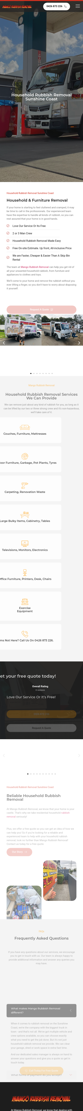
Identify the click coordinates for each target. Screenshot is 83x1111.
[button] (4, 343)
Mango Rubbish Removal (35, 267)
